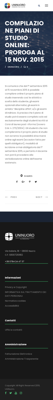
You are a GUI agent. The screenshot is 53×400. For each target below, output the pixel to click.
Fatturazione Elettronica (18, 354)
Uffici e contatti (13, 329)
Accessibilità (12, 305)
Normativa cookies (15, 300)
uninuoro (13, 67)
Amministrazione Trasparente (21, 358)
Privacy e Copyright (16, 287)
